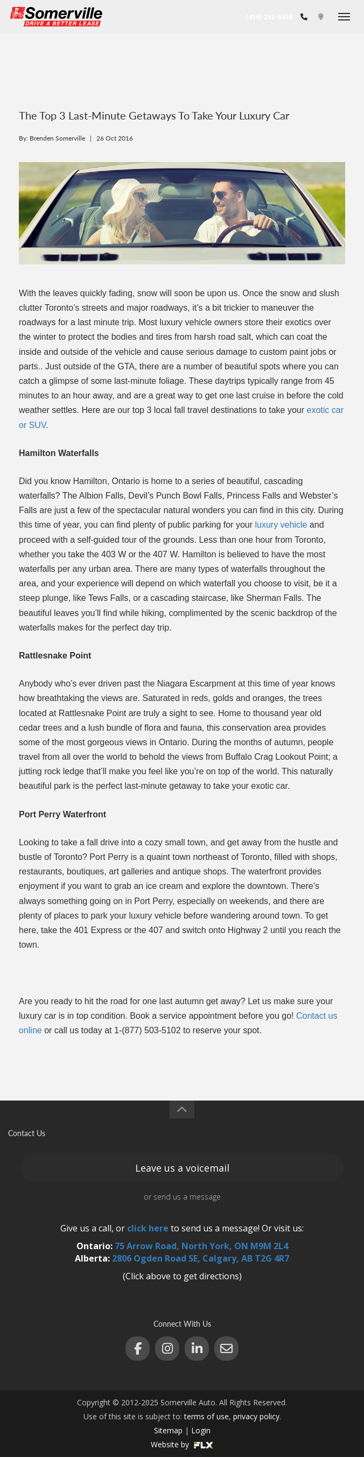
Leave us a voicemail (182, 1167)
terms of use (206, 1416)
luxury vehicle (281, 524)
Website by (182, 1444)
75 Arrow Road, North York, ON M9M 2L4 (201, 1246)
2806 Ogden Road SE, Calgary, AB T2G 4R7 (200, 1258)
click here (148, 1228)
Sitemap (168, 1430)
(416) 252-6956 (269, 17)
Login (201, 1430)
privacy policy (256, 1416)
